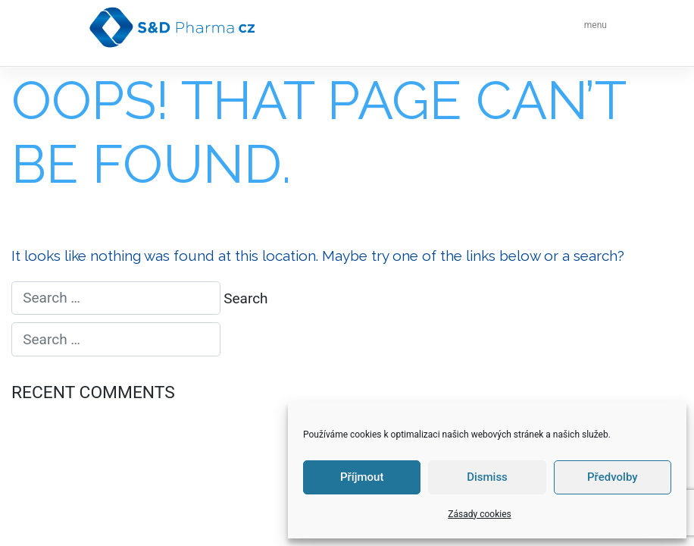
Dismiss (487, 477)
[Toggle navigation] (591, 26)
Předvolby (612, 477)
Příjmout (361, 477)
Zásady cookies (479, 514)
